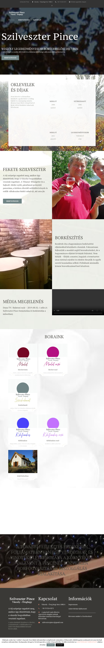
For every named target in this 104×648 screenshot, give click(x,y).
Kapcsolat (37, 20)
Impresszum (72, 604)
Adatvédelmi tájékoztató (77, 609)
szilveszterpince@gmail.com (52, 622)
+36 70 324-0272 (61, 2)
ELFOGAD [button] (51, 645)
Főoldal (11, 20)
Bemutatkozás (23, 20)
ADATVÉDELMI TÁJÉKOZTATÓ (87, 642)
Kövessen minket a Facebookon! (80, 616)
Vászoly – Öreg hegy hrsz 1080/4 (43, 2)
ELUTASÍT (60, 645)
